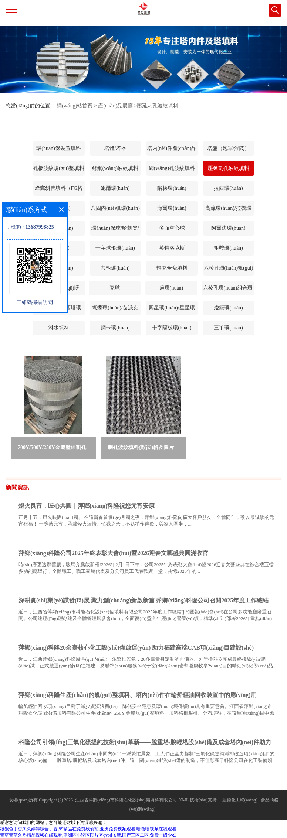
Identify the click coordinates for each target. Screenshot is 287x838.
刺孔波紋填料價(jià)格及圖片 (141, 447)
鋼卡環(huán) (115, 328)
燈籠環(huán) (228, 308)
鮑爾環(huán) (115, 188)
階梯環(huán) (171, 188)
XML (184, 800)
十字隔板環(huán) (172, 328)
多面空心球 (172, 228)
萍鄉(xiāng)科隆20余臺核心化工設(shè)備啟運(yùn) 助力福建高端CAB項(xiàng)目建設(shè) (136, 647)
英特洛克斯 (172, 248)
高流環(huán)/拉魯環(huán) (228, 210)
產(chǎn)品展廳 (115, 106)
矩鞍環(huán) (228, 248)
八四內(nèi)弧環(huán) (115, 208)
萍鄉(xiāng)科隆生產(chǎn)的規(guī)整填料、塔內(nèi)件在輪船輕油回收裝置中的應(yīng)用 (137, 695)
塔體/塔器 (115, 148)
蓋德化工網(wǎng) (240, 800)
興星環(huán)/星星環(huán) (172, 310)
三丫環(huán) (228, 328)
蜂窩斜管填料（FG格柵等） (59, 190)
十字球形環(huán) (115, 248)
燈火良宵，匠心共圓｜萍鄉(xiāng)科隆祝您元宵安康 (86, 506)
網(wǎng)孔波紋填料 (172, 168)
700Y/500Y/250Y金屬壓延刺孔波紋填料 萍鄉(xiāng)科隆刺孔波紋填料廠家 (52, 449)
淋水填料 (58, 328)
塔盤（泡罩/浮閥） (228, 148)
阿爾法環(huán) (228, 228)
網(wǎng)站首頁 (74, 106)
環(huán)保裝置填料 (58, 148)
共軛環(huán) (115, 268)
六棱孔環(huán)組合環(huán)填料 (228, 290)
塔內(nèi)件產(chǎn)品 (172, 148)
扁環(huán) (171, 288)
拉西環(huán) (228, 188)
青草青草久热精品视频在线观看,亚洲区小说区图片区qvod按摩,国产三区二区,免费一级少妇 (88, 835)
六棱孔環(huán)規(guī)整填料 (228, 270)
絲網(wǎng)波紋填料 (115, 168)
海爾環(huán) (171, 208)
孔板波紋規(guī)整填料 (58, 168)
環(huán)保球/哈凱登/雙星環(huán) (115, 230)
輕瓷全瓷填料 (172, 268)
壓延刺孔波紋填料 (157, 106)
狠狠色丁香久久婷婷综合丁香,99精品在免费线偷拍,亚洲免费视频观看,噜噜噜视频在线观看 (88, 828)
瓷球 (114, 288)
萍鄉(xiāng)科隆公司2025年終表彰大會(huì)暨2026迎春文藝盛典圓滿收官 (113, 553)
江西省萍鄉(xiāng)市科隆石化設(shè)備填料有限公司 (126, 800)
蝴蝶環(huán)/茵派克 (115, 308)
